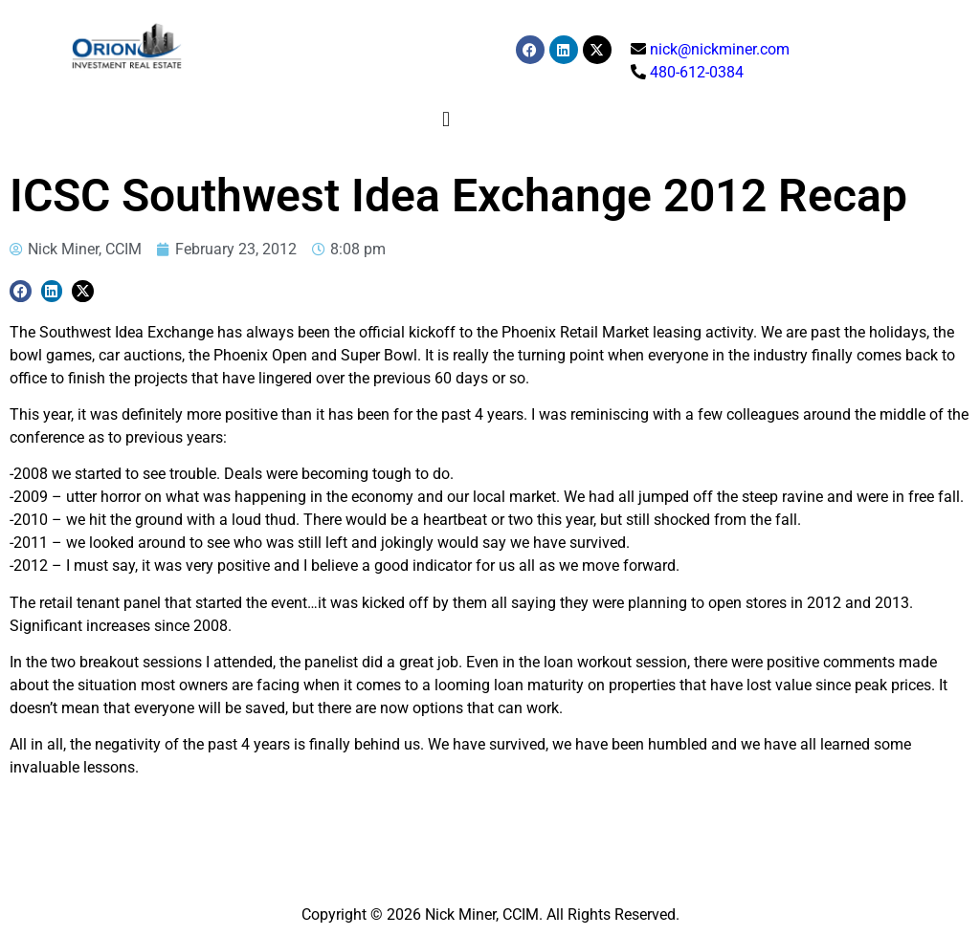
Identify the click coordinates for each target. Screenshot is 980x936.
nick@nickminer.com (720, 49)
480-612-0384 (697, 72)
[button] (446, 119)
